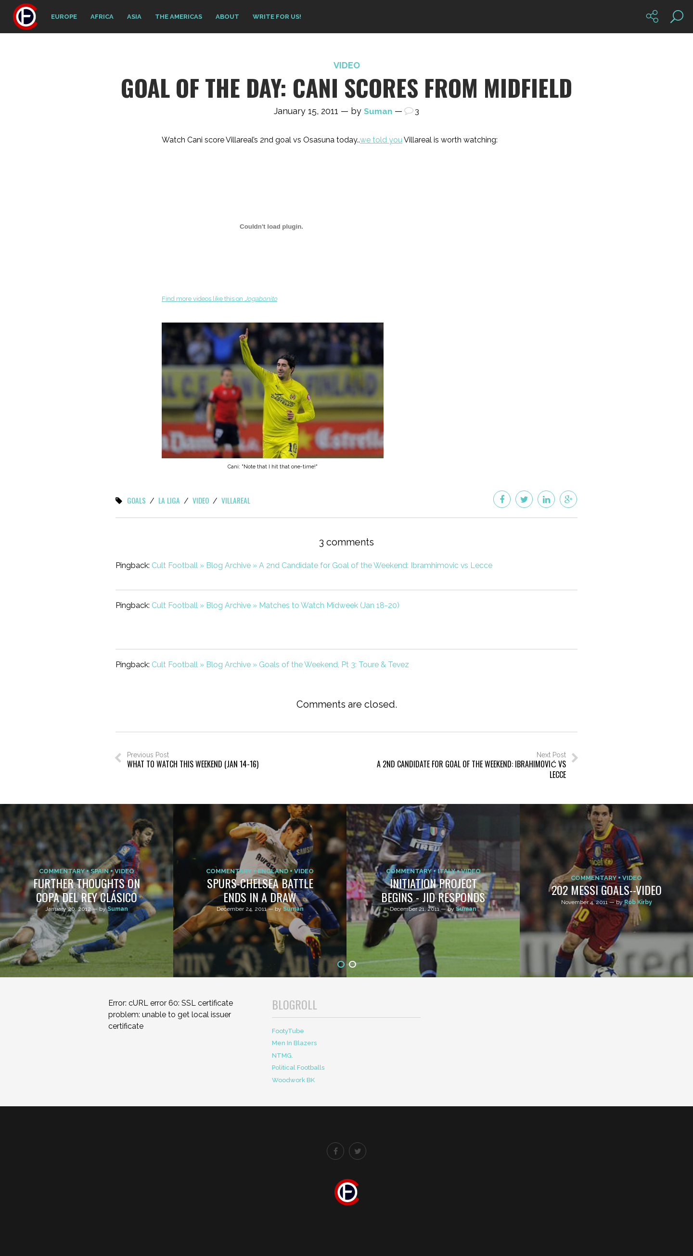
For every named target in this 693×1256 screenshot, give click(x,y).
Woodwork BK (293, 1080)
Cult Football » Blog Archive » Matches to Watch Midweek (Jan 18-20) (276, 605)
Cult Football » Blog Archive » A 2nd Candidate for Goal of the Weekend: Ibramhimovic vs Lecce (323, 565)
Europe (64, 16)
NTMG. (282, 1055)
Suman (377, 111)
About (227, 16)
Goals (136, 500)
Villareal (237, 500)
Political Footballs (298, 1067)
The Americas (178, 16)
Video (347, 65)
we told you (380, 139)
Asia (134, 16)
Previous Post (192, 760)
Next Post (464, 765)
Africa (102, 16)
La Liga (169, 500)
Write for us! (277, 16)
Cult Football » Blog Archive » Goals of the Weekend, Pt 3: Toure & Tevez (281, 664)
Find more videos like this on (219, 298)
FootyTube (288, 1031)
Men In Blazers (294, 1043)
